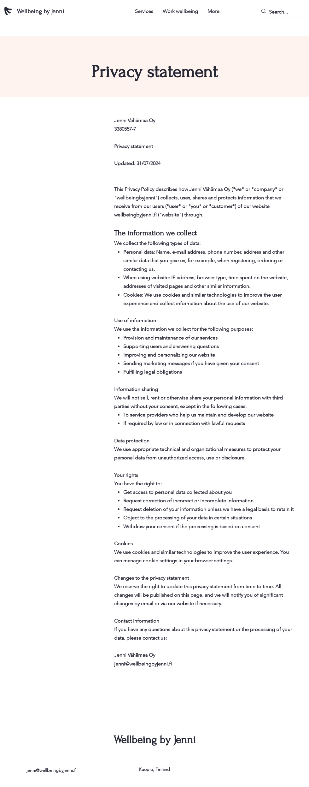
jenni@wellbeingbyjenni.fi (51, 770)
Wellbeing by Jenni (40, 11)
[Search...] (281, 12)
